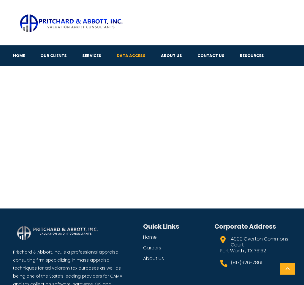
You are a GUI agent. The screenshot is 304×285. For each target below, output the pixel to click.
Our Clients (53, 55)
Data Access (131, 55)
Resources (252, 55)
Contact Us (210, 55)
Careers (152, 247)
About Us (171, 55)
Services (91, 55)
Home (19, 55)
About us (153, 258)
